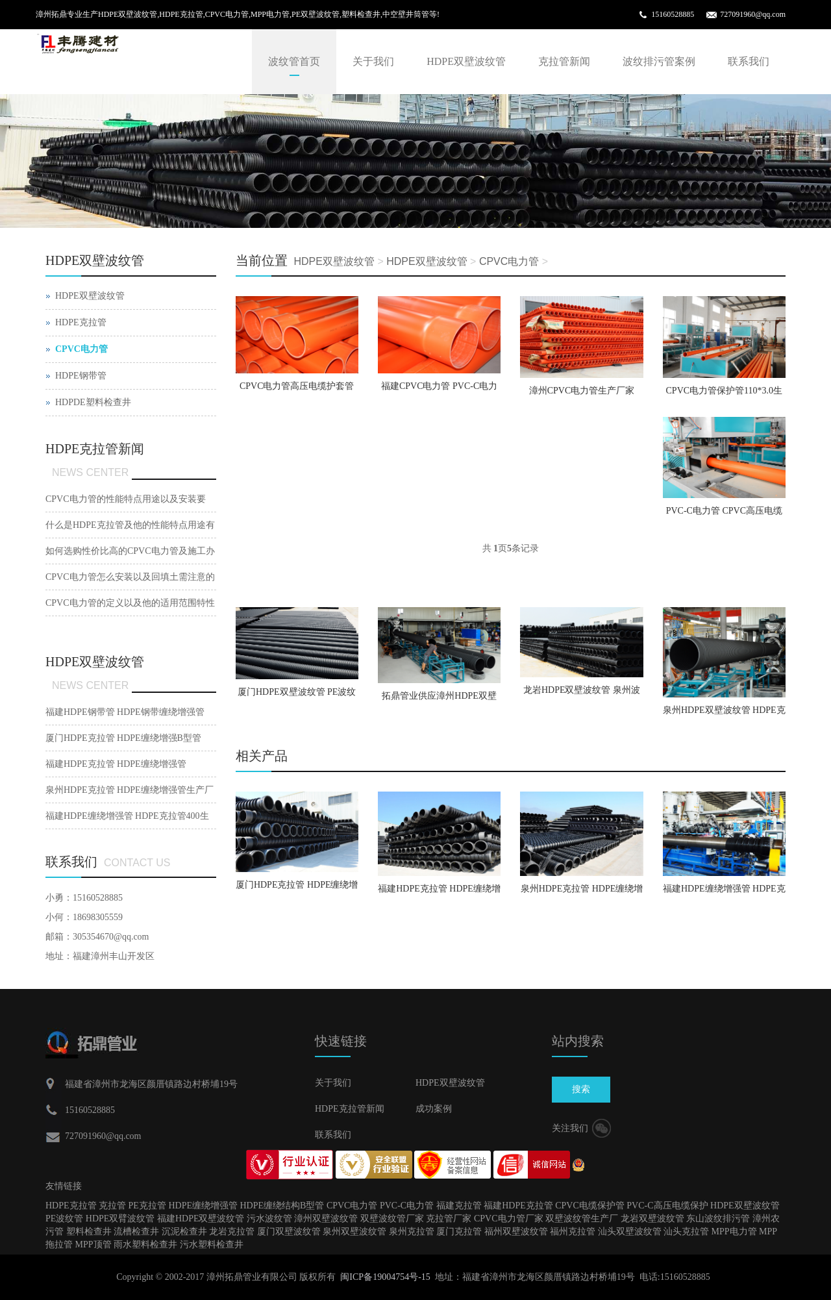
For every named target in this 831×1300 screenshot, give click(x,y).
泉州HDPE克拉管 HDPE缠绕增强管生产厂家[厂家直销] (582, 893)
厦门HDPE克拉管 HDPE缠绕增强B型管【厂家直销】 (297, 889)
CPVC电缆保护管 (590, 1205)
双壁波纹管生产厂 (581, 1218)
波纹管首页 (294, 61)
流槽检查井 (136, 1231)
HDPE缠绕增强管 (203, 1205)
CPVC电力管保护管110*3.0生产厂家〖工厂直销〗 (724, 395)
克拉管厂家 (448, 1218)
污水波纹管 (269, 1218)
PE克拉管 (147, 1205)
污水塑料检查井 (211, 1244)
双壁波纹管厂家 (392, 1218)
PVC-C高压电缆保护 (667, 1205)
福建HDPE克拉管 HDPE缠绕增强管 (439, 893)
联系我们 (748, 61)
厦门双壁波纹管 (289, 1231)
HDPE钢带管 (80, 376)
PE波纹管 (64, 1218)
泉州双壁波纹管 (354, 1231)
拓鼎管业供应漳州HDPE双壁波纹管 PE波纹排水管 (439, 700)
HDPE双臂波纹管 (120, 1218)
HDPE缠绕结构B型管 (282, 1205)
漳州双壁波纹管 (326, 1218)
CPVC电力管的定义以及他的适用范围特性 (130, 603)
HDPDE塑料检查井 (93, 402)
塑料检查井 (89, 1231)
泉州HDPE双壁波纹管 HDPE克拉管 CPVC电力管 (724, 714)
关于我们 (373, 61)
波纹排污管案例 (659, 61)
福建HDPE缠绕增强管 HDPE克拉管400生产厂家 (724, 893)
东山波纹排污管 (718, 1218)
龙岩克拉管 (231, 1231)
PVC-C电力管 (407, 1205)
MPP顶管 (93, 1244)
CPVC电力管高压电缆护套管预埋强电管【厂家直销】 (297, 390)
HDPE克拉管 (80, 322)
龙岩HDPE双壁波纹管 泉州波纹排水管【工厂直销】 (581, 694)
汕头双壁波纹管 (630, 1231)
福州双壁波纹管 (516, 1231)
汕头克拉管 (686, 1231)
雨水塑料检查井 (145, 1244)
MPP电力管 (734, 1231)
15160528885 (672, 14)
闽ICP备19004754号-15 (385, 1277)
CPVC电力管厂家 (508, 1218)
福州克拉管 (572, 1231)
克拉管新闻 (564, 61)
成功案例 (434, 1109)
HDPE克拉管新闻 (349, 1109)
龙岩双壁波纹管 (652, 1218)
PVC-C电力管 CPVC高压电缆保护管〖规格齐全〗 (724, 515)
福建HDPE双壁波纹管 (201, 1218)
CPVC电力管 (509, 261)
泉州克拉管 (411, 1231)
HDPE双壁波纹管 (466, 61)
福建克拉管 (459, 1205)
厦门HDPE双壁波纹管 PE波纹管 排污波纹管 (297, 696)
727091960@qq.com (753, 14)
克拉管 (112, 1205)
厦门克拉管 (459, 1231)
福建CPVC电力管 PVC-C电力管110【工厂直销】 (439, 390)
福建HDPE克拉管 (518, 1205)
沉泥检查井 (184, 1231)
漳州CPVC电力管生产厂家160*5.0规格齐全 (582, 395)
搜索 (581, 1089)
